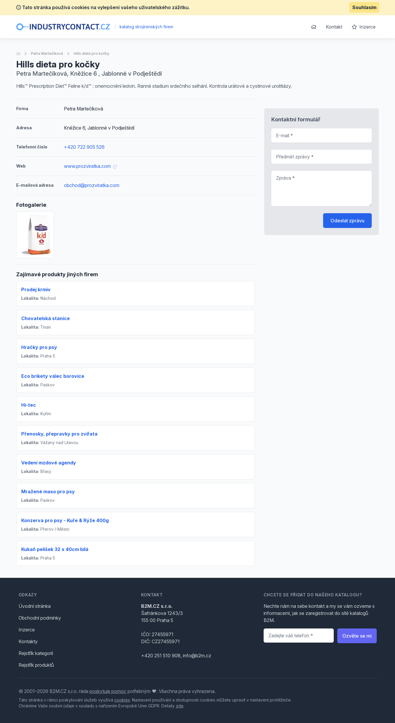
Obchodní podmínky (40, 618)
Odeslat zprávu (347, 221)
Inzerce (364, 27)
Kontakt (334, 27)
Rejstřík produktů (36, 665)
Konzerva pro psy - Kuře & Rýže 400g (65, 520)
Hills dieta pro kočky (91, 53)
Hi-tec (28, 405)
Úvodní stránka (35, 606)
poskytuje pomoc (108, 691)
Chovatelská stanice (45, 318)
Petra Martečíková (47, 53)
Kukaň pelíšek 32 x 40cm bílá (54, 549)
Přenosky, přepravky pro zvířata (59, 434)
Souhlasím (364, 7)
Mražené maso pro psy (48, 491)
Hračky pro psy (39, 347)
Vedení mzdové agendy (48, 463)
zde (180, 705)
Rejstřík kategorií (36, 653)
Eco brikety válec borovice (52, 376)
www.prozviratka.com (90, 166)
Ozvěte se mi (357, 636)
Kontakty (28, 641)
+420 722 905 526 (84, 147)
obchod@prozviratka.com (91, 185)
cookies (122, 699)
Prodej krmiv (36, 289)
